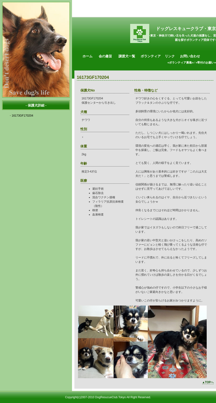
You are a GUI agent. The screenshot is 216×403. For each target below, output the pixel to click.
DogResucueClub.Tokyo (110, 397)
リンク (170, 56)
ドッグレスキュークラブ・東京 (186, 28)
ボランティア (151, 56)
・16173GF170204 (21, 115)
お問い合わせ (190, 56)
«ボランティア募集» (181, 62)
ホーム (87, 56)
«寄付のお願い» (206, 62)
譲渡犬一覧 (126, 56)
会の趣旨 (105, 56)
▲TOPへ (208, 382)
